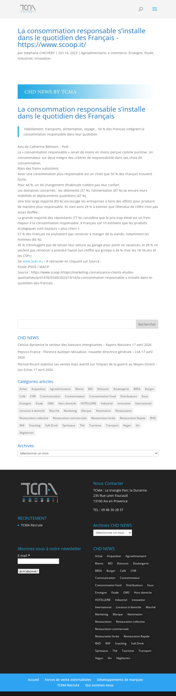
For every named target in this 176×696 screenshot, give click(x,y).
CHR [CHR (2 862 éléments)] (33, 396)
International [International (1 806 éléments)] (143, 403)
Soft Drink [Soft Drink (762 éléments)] (51, 425)
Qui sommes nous (99, 685)
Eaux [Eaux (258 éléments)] (145, 396)
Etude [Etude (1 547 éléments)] (39, 403)
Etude (148, 53)
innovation (42, 58)
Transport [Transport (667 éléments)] (112, 425)
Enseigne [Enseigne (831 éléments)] (25, 403)
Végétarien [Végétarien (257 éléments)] (26, 433)
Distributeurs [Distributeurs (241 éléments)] (128, 396)
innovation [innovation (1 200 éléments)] (124, 403)
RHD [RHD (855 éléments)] (153, 418)
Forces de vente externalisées (68, 679)
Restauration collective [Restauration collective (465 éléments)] (33, 418)
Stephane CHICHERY (39, 53)
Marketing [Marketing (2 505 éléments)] (70, 411)
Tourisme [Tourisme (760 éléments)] (95, 425)
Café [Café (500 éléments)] (22, 396)
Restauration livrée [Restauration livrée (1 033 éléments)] (103, 418)
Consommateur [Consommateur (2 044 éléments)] (75, 396)
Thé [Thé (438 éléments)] (82, 425)
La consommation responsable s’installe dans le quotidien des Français (82, 112)
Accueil (33, 679)
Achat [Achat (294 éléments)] (23, 389)
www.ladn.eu (33, 261)
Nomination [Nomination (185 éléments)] (103, 411)
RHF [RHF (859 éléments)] (22, 425)
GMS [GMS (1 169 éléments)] (51, 403)
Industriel (25, 58)
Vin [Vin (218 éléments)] (138, 425)
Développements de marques (120, 679)
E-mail (24, 555)
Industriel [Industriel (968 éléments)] (107, 403)
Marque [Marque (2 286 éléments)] (86, 411)
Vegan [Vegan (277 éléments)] (127, 425)
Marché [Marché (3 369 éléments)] (54, 411)
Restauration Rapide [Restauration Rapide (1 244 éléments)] (133, 418)
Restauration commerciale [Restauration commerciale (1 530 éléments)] (70, 418)
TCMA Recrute (32, 525)
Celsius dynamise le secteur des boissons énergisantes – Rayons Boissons (74, 344)
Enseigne (136, 53)
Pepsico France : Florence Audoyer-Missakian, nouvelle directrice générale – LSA (79, 352)
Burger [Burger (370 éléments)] (149, 389)
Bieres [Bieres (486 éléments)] (79, 389)
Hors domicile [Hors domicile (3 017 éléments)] (67, 403)
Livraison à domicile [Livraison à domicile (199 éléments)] (32, 411)
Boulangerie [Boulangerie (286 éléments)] (121, 389)
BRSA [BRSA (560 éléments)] (137, 389)
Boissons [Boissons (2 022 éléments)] (103, 389)
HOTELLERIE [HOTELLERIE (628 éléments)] (88, 403)
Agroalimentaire (93, 53)
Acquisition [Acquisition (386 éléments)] (38, 389)
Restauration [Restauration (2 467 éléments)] (124, 411)
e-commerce (117, 53)
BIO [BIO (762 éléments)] (90, 389)
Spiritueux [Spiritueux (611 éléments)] (68, 425)
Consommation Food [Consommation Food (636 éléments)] (102, 396)
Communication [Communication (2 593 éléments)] (50, 396)
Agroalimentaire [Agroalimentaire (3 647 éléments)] (60, 389)
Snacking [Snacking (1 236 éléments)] (35, 425)
